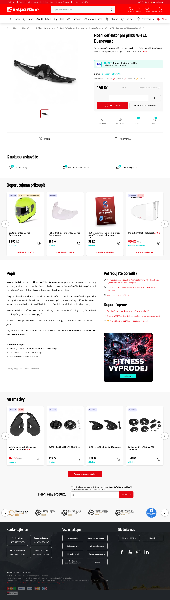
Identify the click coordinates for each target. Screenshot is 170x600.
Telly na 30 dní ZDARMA (115, 65)
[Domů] (7, 28)
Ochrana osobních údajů (16, 583)
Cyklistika (44, 19)
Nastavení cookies (34, 583)
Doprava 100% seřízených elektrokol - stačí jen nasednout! (133, 316)
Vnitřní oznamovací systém (53, 583)
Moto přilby (26, 28)
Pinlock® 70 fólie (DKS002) (144, 233)
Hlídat (126, 494)
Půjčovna (12, 2)
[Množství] (128, 98)
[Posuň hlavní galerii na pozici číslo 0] (44, 113)
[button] (123, 74)
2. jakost (76, 2)
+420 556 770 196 (17, 540)
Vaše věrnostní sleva (148, 88)
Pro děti (127, 19)
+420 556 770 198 (41, 540)
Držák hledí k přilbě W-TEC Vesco (104, 447)
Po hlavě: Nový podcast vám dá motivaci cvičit (128, 311)
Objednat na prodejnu (145, 105)
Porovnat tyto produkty (85, 474)
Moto (59, 19)
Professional (145, 19)
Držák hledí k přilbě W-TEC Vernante (141, 448)
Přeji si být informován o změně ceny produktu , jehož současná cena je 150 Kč (102, 488)
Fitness (14, 19)
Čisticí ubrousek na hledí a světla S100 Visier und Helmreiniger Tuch (104, 235)
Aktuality (38, 2)
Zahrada (111, 19)
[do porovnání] (39, 243)
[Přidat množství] (154, 98)
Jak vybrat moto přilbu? (118, 295)
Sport (28, 19)
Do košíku (112, 105)
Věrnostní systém (62, 2)
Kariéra (85, 2)
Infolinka (11, 572)
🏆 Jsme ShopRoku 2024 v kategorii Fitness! (127, 321)
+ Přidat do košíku (25, 252)
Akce (162, 19)
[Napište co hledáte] (79, 9)
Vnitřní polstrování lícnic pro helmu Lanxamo (22, 448)
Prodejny (49, 2)
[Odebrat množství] (103, 98)
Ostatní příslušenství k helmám (72, 28)
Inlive (29, 2)
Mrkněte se (158, 2)
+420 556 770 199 (41, 552)
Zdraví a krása (93, 19)
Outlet (21, 2)
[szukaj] (111, 9)
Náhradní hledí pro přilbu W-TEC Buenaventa (64, 234)
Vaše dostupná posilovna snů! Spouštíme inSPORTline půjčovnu (132, 289)
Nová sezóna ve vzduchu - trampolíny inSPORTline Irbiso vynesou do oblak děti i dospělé (133, 281)
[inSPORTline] (23, 9)
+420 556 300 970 (24, 572)
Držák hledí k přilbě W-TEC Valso (64, 447)
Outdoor (74, 19)
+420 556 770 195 (17, 552)
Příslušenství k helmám (45, 28)
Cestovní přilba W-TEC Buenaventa (19, 234)
